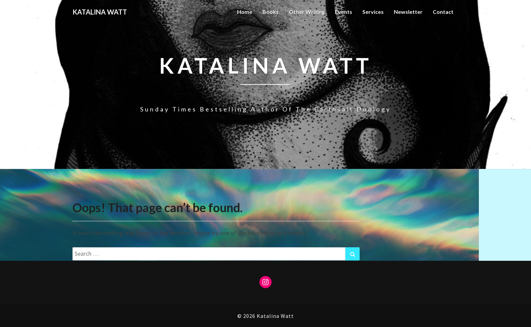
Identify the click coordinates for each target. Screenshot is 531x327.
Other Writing (307, 11)
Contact (443, 11)
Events (343, 11)
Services (373, 11)
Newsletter (408, 11)
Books (270, 11)
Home (244, 11)
